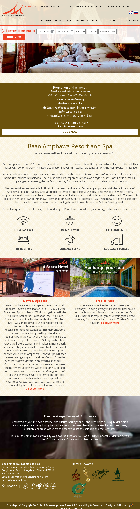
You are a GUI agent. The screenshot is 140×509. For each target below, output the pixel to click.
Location (9, 486)
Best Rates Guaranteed (21, 31)
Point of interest (104, 6)
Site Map (12, 505)
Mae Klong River (94, 164)
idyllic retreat (57, 164)
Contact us (122, 6)
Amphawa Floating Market (22, 191)
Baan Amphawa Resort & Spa (20, 164)
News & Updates (84, 6)
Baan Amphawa (103, 198)
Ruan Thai (70, 209)
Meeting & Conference (89, 20)
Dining (113, 20)
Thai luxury (41, 167)
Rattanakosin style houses (94, 178)
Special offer (130, 20)
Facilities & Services (44, 6)
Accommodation (51, 20)
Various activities (15, 188)
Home (28, 6)
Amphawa (8, 195)
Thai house (48, 178)
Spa (69, 20)
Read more (91, 439)
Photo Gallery (65, 6)
